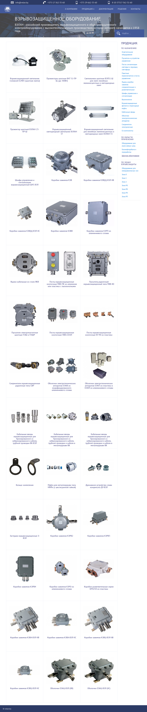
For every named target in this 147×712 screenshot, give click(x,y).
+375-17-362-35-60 (56, 2)
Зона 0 (124, 175)
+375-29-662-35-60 (88, 2)
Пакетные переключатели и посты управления (131, 75)
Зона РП (125, 197)
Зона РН (125, 193)
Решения (122, 9)
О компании (71, 9)
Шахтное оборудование (130, 156)
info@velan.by (21, 2)
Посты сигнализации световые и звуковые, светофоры (130, 67)
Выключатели (127, 100)
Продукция (87, 9)
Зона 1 (124, 178)
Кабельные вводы (128, 112)
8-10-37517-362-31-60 (122, 2)
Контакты (135, 9)
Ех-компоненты (127, 131)
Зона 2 (124, 182)
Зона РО (125, 185)
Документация (106, 9)
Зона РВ (125, 189)
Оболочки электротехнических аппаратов (129, 118)
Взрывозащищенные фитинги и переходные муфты (130, 105)
